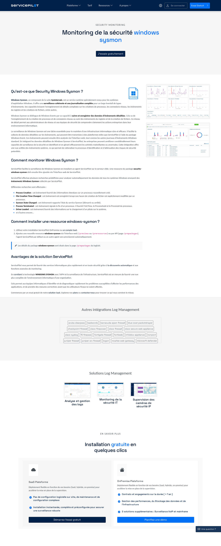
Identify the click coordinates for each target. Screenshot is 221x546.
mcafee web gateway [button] (123, 340)
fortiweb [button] (118, 334)
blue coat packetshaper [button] (140, 322)
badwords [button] (92, 322)
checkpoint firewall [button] (77, 328)
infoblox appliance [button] (135, 334)
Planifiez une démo (156, 519)
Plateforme (74, 5)
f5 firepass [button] (86, 334)
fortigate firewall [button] (102, 334)
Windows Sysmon (19, 100)
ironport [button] (151, 334)
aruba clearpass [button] (76, 322)
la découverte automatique (120, 265)
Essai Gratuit (200, 5)
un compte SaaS (70, 230)
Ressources (106, 5)
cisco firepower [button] (98, 328)
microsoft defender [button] (147, 340)
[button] (176, 6)
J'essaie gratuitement (110, 53)
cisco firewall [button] (115, 328)
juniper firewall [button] (71, 340)
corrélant (18, 274)
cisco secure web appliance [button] (139, 328)
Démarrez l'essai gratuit (67, 519)
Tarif (90, 5)
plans (75, 292)
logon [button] (106, 340)
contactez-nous (88, 292)
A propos (126, 5)
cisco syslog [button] (71, 334)
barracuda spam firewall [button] (113, 322)
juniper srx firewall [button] (91, 340)
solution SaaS (54, 292)
